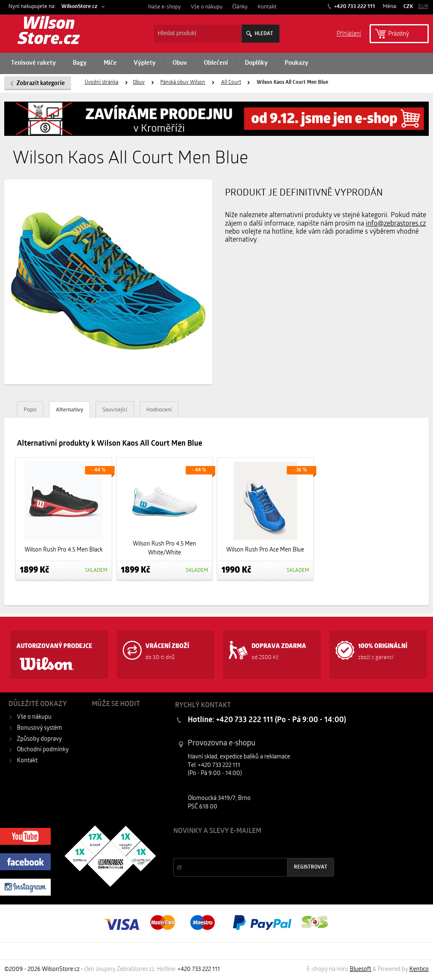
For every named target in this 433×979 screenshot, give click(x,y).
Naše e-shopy (164, 7)
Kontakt (267, 7)
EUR (423, 6)
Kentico (419, 969)
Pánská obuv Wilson (182, 82)
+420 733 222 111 (354, 6)
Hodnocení (159, 410)
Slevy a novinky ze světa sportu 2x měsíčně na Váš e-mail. (245, 847)
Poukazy (296, 63)
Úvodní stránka (101, 82)
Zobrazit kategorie (40, 83)
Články (240, 7)
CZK (408, 6)
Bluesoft (360, 969)
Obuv (180, 63)
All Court (231, 82)
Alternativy (69, 410)
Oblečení (216, 63)
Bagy (80, 63)
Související (114, 410)
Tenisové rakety (33, 63)
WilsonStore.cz (79, 6)
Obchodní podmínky (43, 750)
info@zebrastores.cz (396, 224)
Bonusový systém (39, 728)
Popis (30, 410)
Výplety (145, 63)
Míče (110, 63)
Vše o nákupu (206, 7)
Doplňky (256, 63)
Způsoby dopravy (39, 739)
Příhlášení (349, 33)
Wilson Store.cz (48, 32)
